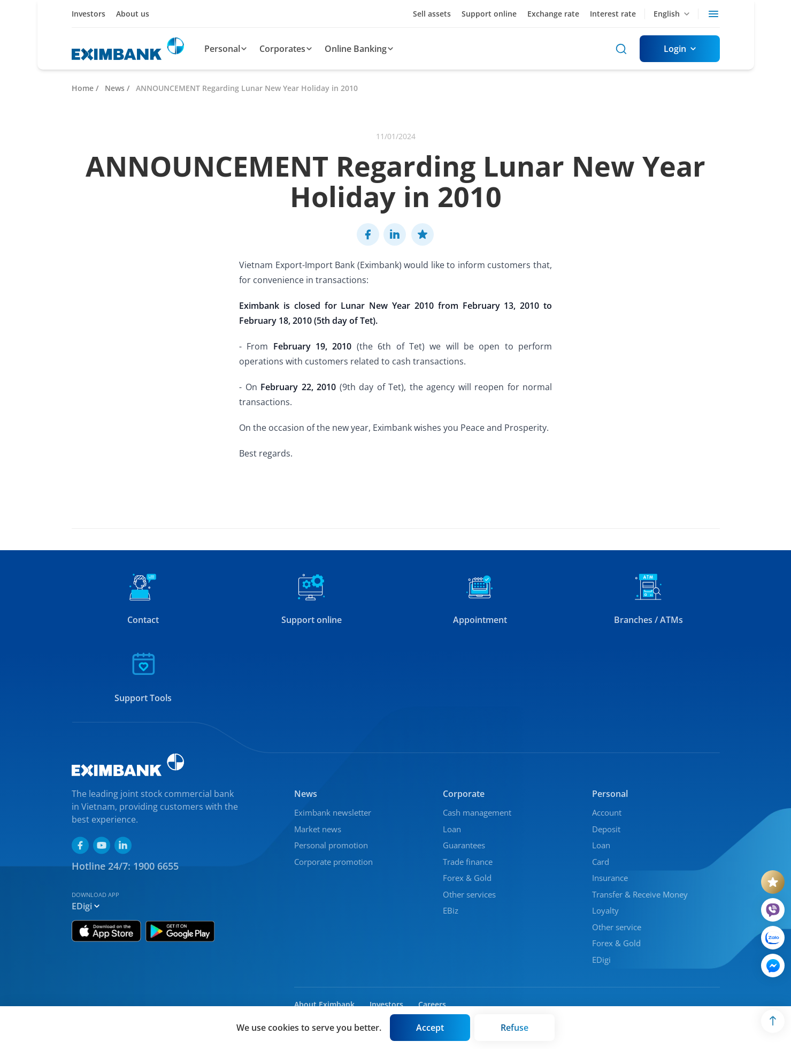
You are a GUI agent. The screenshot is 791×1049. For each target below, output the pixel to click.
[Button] (680, 48)
